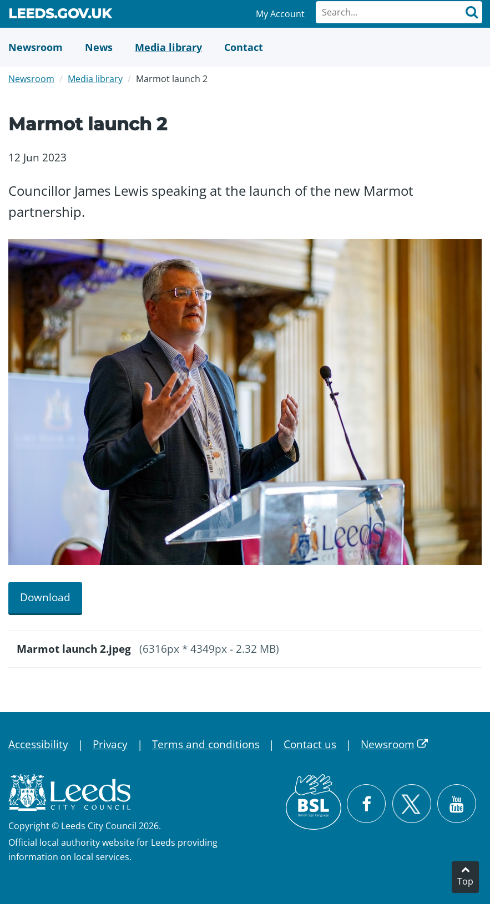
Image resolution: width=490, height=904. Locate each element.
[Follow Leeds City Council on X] (411, 804)
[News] (99, 47)
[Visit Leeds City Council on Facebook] (366, 803)
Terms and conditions (206, 744)
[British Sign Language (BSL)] (313, 802)
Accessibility (38, 744)
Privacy (110, 744)
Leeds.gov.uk (60, 15)
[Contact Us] (243, 47)
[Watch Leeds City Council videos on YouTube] (456, 803)
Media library (95, 79)
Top (465, 881)
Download (45, 597)
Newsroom (31, 79)
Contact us (310, 744)
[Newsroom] (35, 47)
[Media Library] (168, 47)
